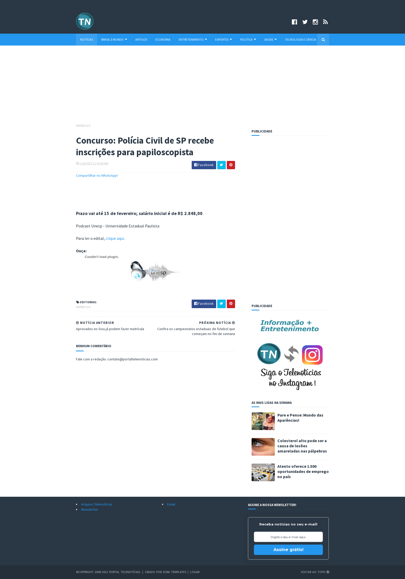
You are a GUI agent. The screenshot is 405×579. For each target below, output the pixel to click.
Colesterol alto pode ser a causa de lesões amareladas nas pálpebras (302, 446)
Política (248, 39)
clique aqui (115, 238)
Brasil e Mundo (114, 39)
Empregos (83, 126)
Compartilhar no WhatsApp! (97, 175)
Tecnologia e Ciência (300, 39)
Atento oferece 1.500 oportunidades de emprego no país (303, 471)
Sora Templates (174, 572)
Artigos (141, 39)
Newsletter (89, 509)
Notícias (86, 39)
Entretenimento (193, 39)
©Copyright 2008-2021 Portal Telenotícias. (108, 572)
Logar (194, 572)
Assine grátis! (288, 549)
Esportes (223, 39)
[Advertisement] (202, 87)
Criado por (154, 572)
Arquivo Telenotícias (96, 504)
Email (171, 504)
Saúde (270, 39)
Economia (162, 39)
